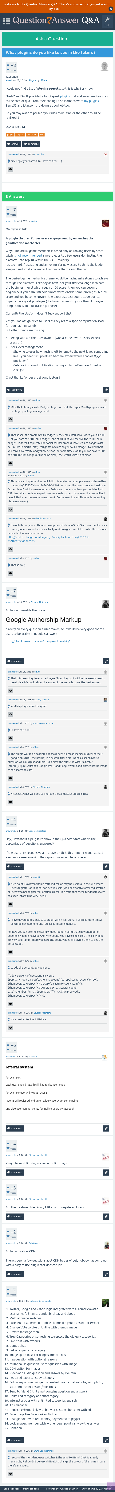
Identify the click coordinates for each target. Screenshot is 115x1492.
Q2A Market (105, 1488)
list (41, 134)
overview (32, 134)
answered (10, 221)
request (20, 134)
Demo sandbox (31, 1489)
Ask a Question (51, 38)
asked (9, 80)
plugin (10, 134)
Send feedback (11, 1489)
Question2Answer (68, 1488)
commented (13, 154)
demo (82, 4)
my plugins (91, 101)
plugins (65, 96)
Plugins (32, 80)
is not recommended (28, 255)
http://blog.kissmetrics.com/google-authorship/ (38, 641)
